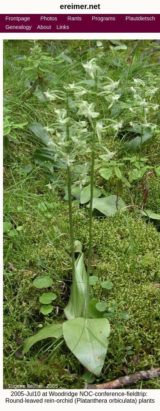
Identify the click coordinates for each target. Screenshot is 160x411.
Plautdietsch (140, 18)
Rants (75, 18)
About (44, 27)
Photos (48, 18)
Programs (103, 18)
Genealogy (18, 27)
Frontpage (17, 18)
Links (62, 27)
